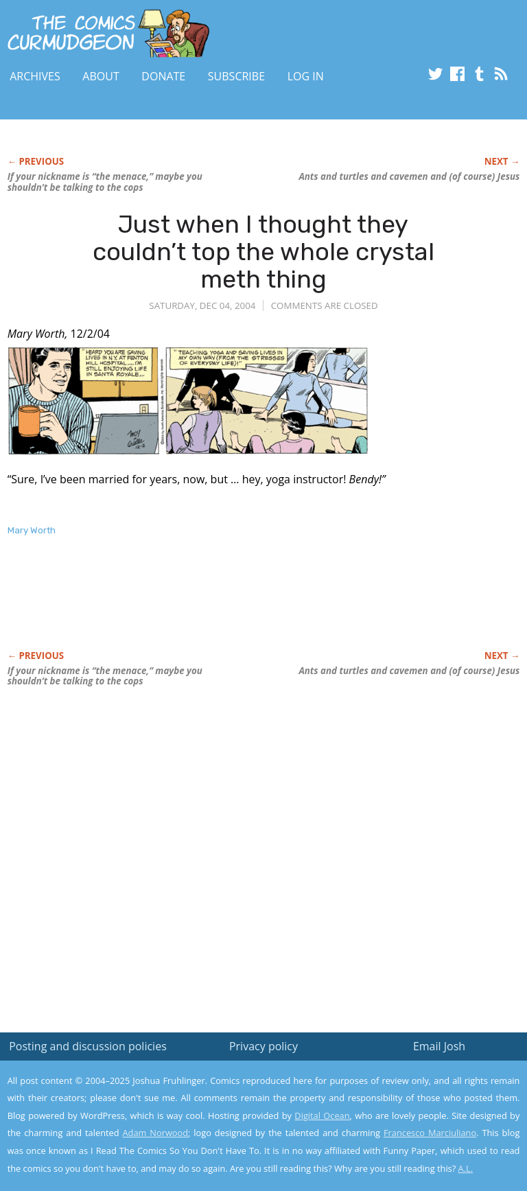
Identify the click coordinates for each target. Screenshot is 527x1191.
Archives (35, 76)
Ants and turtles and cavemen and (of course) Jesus (408, 176)
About (100, 76)
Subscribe (236, 76)
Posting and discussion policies (88, 1046)
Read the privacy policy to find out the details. (404, 1105)
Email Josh (439, 1046)
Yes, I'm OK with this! (410, 1140)
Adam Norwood (156, 1132)
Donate (163, 76)
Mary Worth (32, 530)
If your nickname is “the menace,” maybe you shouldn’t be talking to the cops (105, 182)
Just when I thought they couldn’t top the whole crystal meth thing (263, 251)
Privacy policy (263, 1046)
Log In (306, 76)
